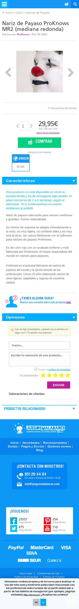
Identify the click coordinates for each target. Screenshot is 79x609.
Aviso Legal (25, 573)
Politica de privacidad (26, 576)
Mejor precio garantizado (48, 133)
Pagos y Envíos (32, 446)
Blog (39, 450)
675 (25, 528)
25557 (25, 520)
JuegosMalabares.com (39, 428)
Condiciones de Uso (48, 573)
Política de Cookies (53, 576)
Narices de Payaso (38, 12)
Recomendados (55, 442)
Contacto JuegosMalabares (39, 475)
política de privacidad (59, 369)
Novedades (31, 442)
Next (71, 72)
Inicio (9, 12)
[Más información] (31, 595)
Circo (19, 12)
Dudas (13, 446)
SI (43, 602)
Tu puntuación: (29, 375)
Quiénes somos (59, 446)
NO (36, 602)
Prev (8, 72)
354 (58, 520)
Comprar (44, 142)
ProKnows (23, 34)
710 (58, 528)
